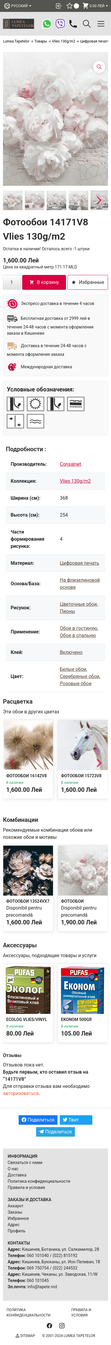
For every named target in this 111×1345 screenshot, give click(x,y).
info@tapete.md (42, 1286)
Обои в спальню (78, 635)
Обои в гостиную (78, 628)
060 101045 (38, 1280)
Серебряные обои (79, 676)
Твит (71, 1120)
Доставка (17, 1175)
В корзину (44, 282)
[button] (12, 200)
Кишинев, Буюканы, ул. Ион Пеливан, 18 (61, 1261)
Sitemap (25, 1336)
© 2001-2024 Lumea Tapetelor (68, 1336)
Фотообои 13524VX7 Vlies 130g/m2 (27, 904)
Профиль (16, 1230)
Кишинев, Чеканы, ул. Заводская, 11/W (59, 1274)
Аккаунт (15, 1206)
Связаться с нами (25, 1162)
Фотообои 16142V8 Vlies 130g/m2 (26, 778)
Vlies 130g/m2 (75, 481)
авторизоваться (21, 1093)
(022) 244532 (65, 1268)
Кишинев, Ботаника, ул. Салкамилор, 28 (60, 1249)
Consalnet (70, 464)
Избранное (18, 1218)
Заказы (15, 1212)
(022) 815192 (65, 1255)
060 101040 (38, 1255)
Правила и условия (26, 1187)
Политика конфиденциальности (39, 1181)
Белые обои (73, 669)
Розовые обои (75, 683)
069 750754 (38, 1268)
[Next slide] (98, 200)
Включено (71, 652)
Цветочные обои (78, 604)
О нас (13, 1168)
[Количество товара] (12, 282)
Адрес (14, 1224)
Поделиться (38, 1120)
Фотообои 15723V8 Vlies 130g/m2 (81, 778)
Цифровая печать (79, 563)
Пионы (67, 611)
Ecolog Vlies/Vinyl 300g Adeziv (26, 1022)
